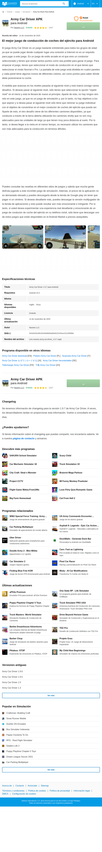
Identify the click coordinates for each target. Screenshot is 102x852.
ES (95, 3)
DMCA (5, 794)
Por (17, 28)
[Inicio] (3, 12)
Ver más (51, 695)
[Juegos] (17, 12)
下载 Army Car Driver (45, 365)
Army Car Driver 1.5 (11, 682)
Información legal (82, 791)
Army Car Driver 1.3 (11, 688)
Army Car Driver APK (27, 381)
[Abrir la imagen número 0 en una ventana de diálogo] (22, 237)
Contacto (19, 786)
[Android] (9, 12)
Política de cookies (37, 791)
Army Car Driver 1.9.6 (12, 671)
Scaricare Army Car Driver (74, 356)
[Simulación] (26, 12)
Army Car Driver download (14, 356)
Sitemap (45, 786)
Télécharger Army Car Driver (15, 365)
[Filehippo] (9, 3)
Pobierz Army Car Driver (44, 356)
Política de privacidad (60, 791)
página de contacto (24, 438)
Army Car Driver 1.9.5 (12, 677)
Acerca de (7, 786)
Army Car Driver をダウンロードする (19, 360)
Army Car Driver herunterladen (57, 360)
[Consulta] (44, 3)
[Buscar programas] (64, 3)
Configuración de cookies (24, 794)
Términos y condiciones (13, 791)
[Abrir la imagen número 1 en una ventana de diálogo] (65, 237)
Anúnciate (32, 786)
